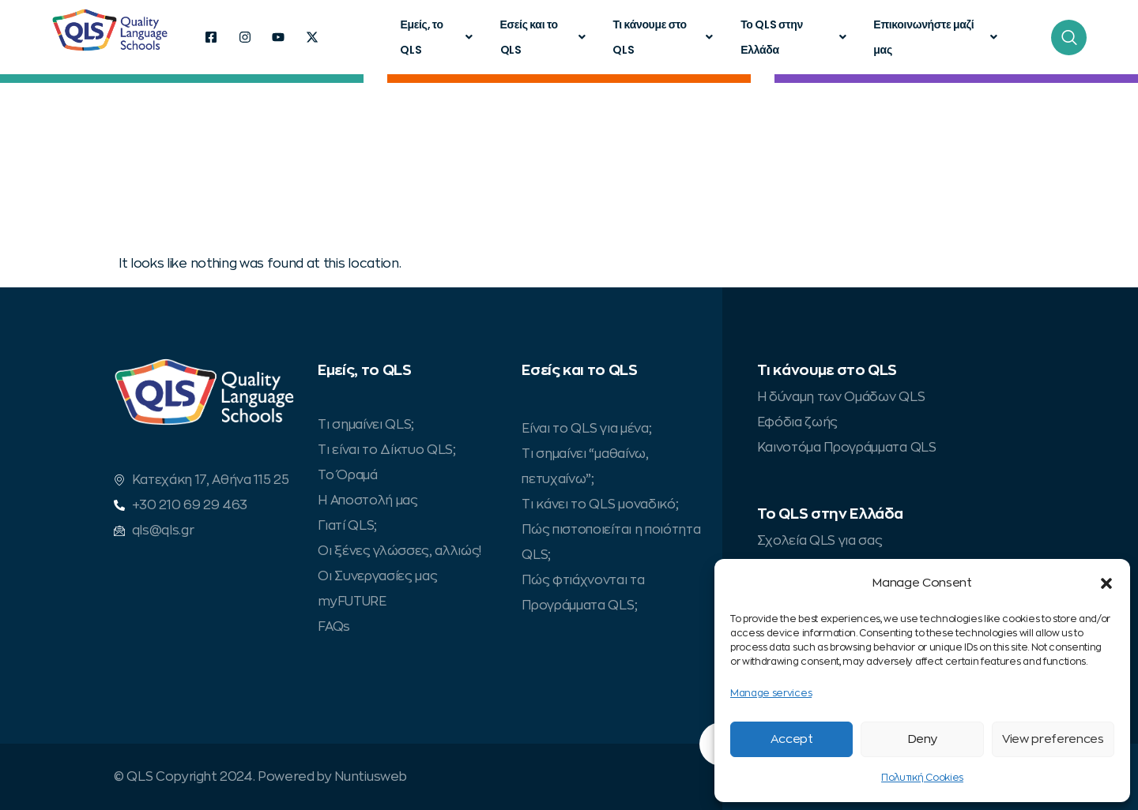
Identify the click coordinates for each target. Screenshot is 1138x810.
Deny (922, 739)
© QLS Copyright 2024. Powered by (224, 777)
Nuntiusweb (370, 777)
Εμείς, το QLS (438, 37)
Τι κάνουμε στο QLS (664, 37)
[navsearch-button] (1069, 37)
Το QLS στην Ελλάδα (795, 37)
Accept (792, 739)
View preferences (1053, 739)
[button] (1106, 583)
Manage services (771, 693)
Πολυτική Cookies (922, 777)
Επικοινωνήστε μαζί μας (936, 37)
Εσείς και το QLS (545, 37)
